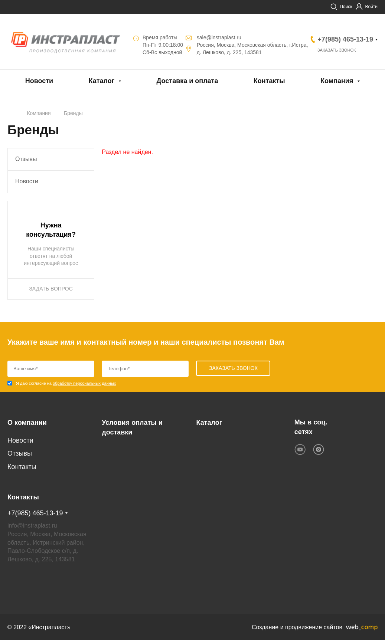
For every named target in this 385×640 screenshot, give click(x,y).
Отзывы (26, 159)
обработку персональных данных (84, 383)
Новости (39, 81)
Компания (336, 81)
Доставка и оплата (187, 81)
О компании (27, 422)
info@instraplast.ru (32, 525)
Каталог (101, 81)
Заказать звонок (338, 50)
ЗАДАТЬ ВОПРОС (50, 289)
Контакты (269, 81)
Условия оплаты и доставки (132, 427)
